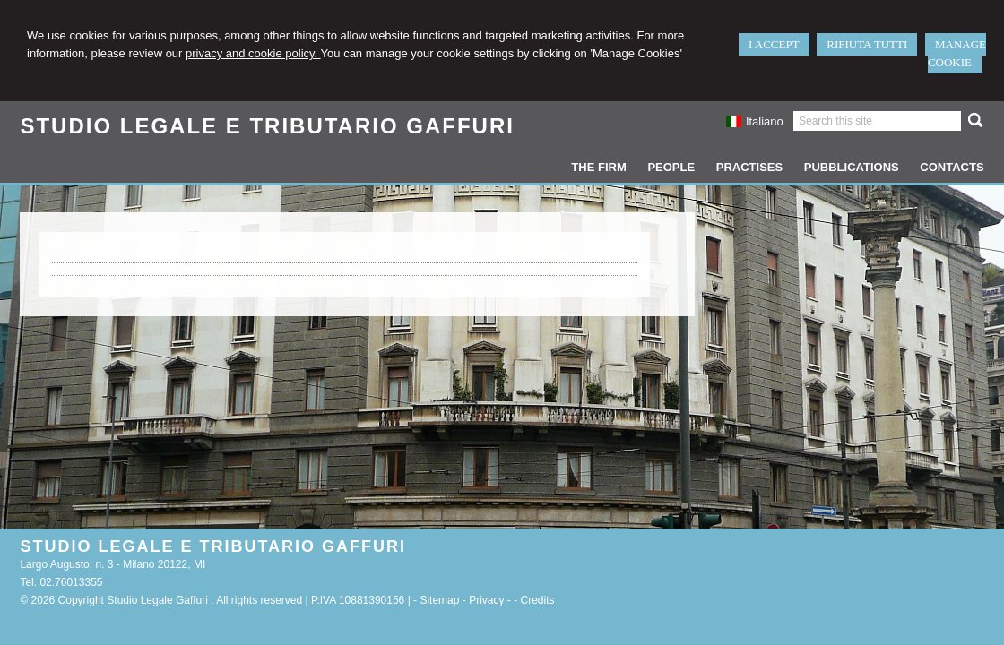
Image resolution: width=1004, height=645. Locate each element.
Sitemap (439, 600)
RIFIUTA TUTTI (867, 44)
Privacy (486, 600)
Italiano (754, 121)
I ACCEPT (774, 44)
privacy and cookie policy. (253, 53)
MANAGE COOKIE (957, 53)
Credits (538, 600)
